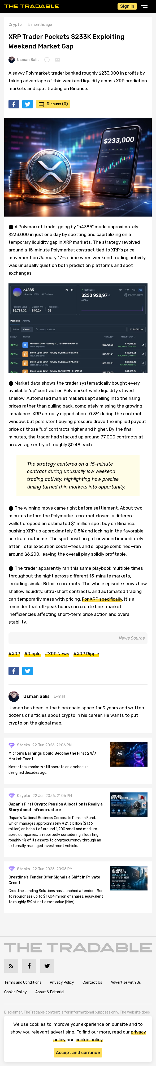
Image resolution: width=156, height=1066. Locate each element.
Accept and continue (78, 1052)
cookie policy (89, 1039)
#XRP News (57, 653)
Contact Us (92, 982)
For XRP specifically (102, 599)
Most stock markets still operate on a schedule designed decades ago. (48, 770)
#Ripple (32, 653)
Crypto (15, 24)
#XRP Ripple (86, 653)
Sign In (127, 6)
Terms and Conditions (22, 982)
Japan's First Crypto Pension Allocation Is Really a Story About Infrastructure (55, 807)
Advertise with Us (126, 982)
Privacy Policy (62, 982)
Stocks (23, 745)
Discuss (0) (57, 104)
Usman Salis (24, 59)
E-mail (59, 696)
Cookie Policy (15, 992)
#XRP (14, 653)
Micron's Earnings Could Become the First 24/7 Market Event (52, 756)
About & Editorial (49, 992)
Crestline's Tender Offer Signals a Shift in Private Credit (54, 880)
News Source (132, 638)
